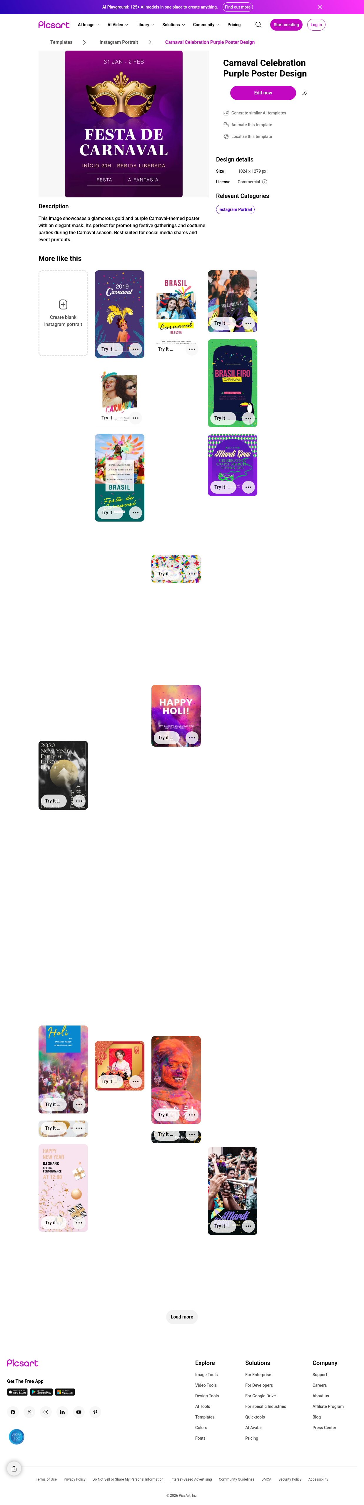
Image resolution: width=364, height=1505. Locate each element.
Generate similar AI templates (258, 113)
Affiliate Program (328, 1406)
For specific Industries (265, 1406)
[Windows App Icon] (65, 1394)
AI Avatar (253, 1427)
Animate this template (251, 124)
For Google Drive (260, 1396)
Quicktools (255, 1417)
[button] (89, 24)
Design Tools (207, 1396)
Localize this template (251, 136)
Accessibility (318, 1479)
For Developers (259, 1385)
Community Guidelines (236, 1479)
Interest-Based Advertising (191, 1479)
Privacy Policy (75, 1479)
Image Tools (206, 1374)
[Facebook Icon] (13, 1412)
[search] (258, 25)
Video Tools (206, 1385)
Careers (320, 1385)
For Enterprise (258, 1374)
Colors (201, 1427)
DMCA (266, 1479)
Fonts (200, 1438)
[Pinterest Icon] (95, 1412)
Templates (205, 1417)
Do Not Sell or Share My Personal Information (128, 1479)
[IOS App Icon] (17, 1394)
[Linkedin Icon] (62, 1412)
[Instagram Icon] (46, 1412)
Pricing (251, 1438)
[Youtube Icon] (79, 1412)
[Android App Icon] (41, 1394)
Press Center (324, 1427)
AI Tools (202, 1406)
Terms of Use (46, 1479)
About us (321, 1396)
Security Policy (289, 1479)
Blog (317, 1417)
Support (320, 1374)
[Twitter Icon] (29, 1412)
